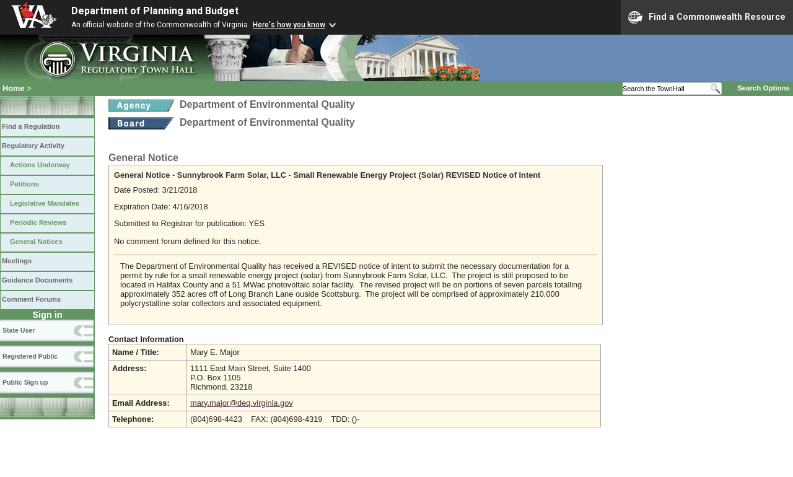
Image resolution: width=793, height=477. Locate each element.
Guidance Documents (37, 280)
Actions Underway (40, 164)
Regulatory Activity (33, 145)
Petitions (24, 184)
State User (18, 330)
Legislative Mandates (44, 203)
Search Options (763, 88)
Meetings (17, 261)
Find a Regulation (30, 126)
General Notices (36, 241)
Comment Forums (31, 299)
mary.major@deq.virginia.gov (241, 403)
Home (13, 88)
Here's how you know (289, 24)
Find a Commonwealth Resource (707, 17)
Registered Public (30, 356)
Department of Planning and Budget (155, 11)
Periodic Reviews (38, 222)
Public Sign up (25, 382)
